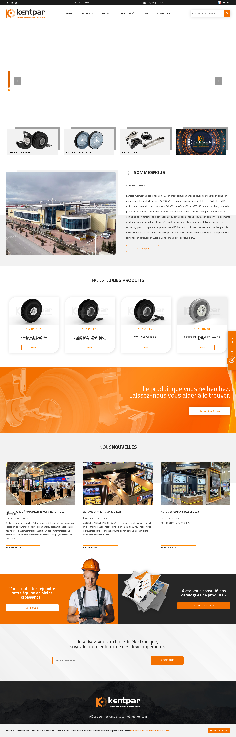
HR (149, 13)
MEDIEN (105, 13)
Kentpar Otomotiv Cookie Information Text (150, 730)
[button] (218, 81)
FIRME (65, 13)
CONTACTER (167, 13)
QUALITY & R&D (128, 13)
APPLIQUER (32, 608)
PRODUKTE (85, 13)
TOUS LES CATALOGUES (204, 606)
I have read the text (219, 730)
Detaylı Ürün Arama (210, 411)
